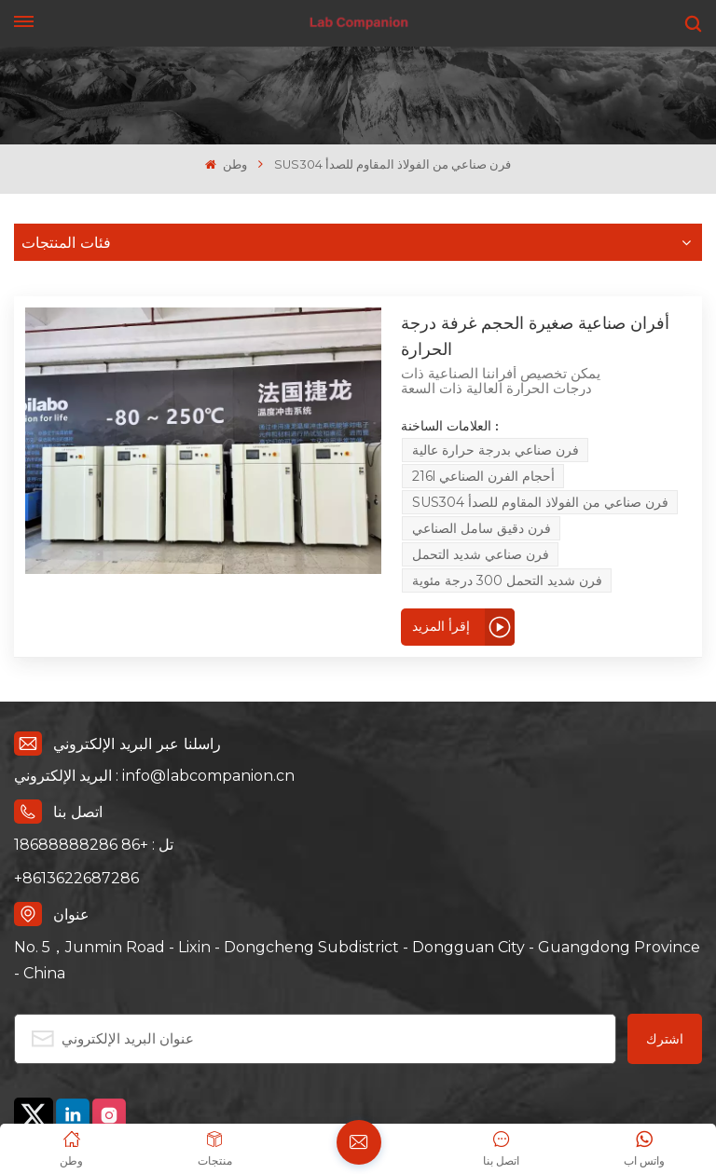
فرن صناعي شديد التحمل (304, 453)
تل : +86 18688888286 (93, 717)
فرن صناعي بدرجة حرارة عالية (424, 401)
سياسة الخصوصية (64, 1051)
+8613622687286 (76, 750)
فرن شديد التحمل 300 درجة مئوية (493, 453)
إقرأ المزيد (265, 498)
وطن (225, 164)
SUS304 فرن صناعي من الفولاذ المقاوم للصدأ (364, 427)
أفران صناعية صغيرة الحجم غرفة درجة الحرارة (387, 321)
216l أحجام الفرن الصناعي (604, 401)
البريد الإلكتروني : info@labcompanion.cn (154, 649)
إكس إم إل (151, 1051)
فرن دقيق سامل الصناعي (586, 427)
